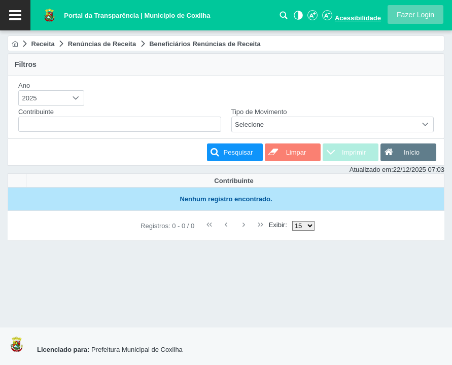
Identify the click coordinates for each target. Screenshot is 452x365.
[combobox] (51, 98)
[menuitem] (15, 44)
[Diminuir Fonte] (326, 18)
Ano (24, 85)
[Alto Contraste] (297, 18)
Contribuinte (36, 112)
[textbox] (119, 124)
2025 (29, 98)
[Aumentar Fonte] (312, 18)
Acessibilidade (358, 18)
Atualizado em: (371, 169)
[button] (415, 14)
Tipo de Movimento (259, 112)
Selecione (249, 124)
